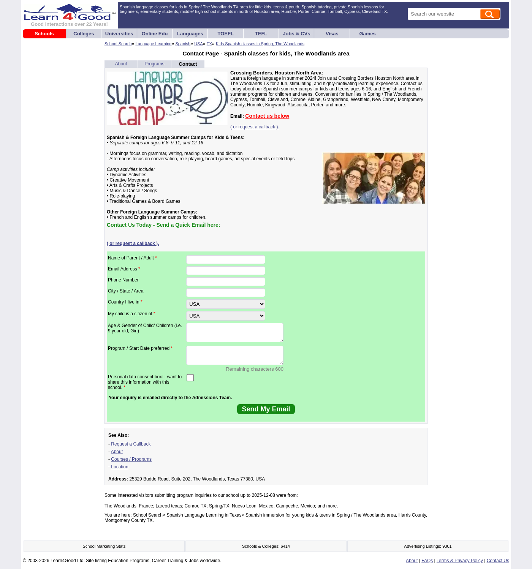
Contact (188, 64)
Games (367, 33)
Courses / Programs (131, 459)
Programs (154, 63)
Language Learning (154, 43)
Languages (190, 33)
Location (119, 466)
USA (198, 43)
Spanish (182, 43)
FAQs (427, 560)
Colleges (83, 33)
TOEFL (226, 33)
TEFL (261, 33)
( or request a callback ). (254, 127)
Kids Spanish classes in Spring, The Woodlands (260, 43)
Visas (332, 33)
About (121, 63)
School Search (118, 43)
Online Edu (155, 33)
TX (209, 43)
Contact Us (498, 560)
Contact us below (267, 116)
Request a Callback (130, 444)
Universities (119, 33)
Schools (44, 33)
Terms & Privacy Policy (460, 560)
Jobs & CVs (296, 33)
